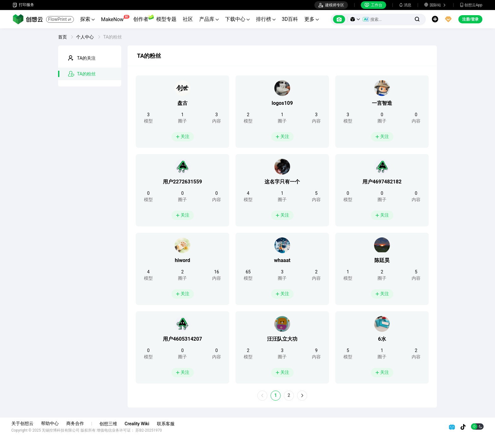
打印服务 (23, 5)
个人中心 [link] (85, 36)
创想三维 (109, 424)
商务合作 (76, 423)
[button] (355, 19)
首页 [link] (63, 36)
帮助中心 (51, 423)
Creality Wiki (138, 424)
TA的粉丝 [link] (112, 36)
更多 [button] (311, 19)
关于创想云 (24, 423)
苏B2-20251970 (150, 430)
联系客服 (167, 424)
